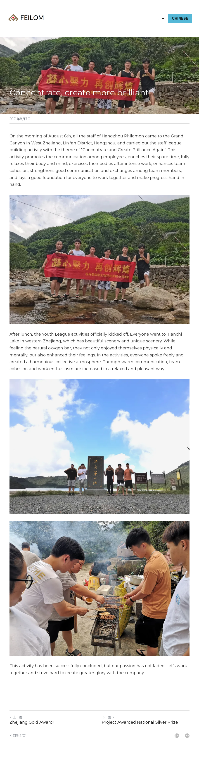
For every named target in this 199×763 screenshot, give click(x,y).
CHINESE (180, 18)
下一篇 (108, 717)
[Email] (187, 735)
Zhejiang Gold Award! (31, 722)
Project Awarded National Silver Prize (140, 722)
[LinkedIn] (177, 735)
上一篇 (15, 717)
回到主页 (17, 736)
